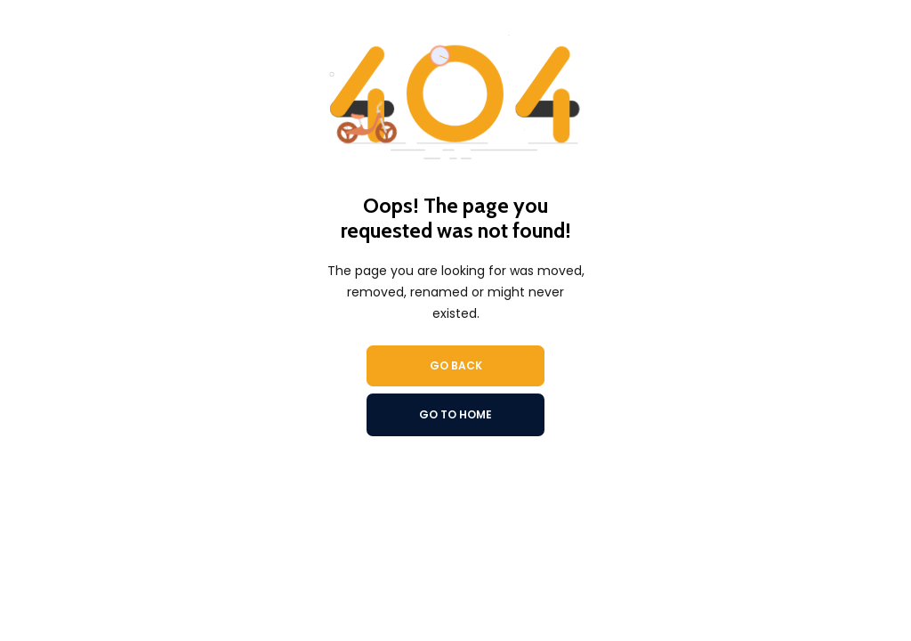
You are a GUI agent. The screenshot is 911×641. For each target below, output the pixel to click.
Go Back (456, 365)
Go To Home (455, 414)
